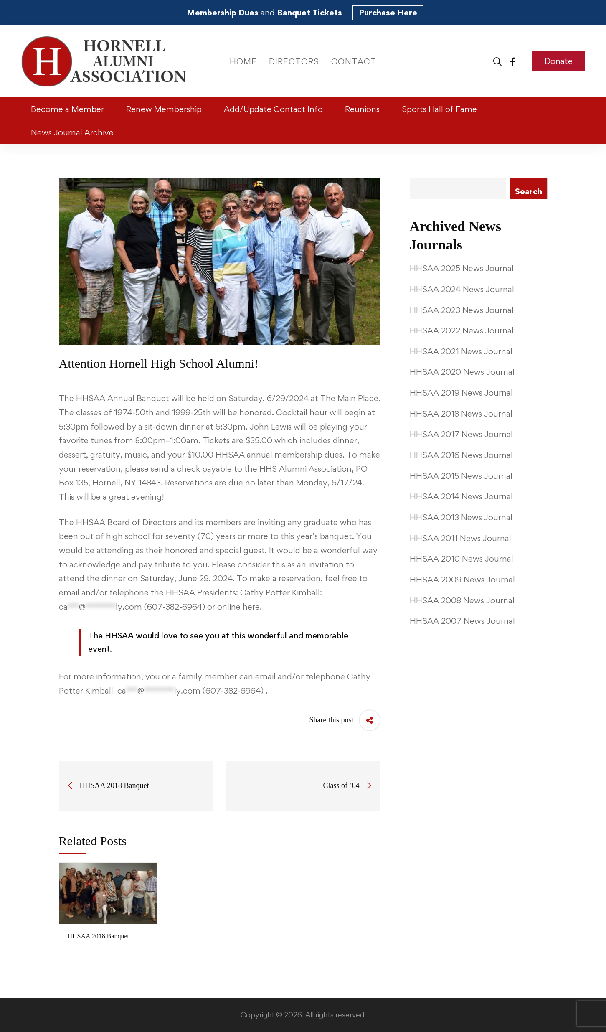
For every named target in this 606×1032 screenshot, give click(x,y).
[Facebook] (513, 61)
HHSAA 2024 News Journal (462, 289)
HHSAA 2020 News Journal (462, 372)
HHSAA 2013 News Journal (461, 517)
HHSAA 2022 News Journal (462, 330)
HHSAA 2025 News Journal (462, 268)
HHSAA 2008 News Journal (462, 600)
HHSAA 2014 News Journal (461, 496)
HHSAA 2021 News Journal (461, 351)
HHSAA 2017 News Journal (461, 434)
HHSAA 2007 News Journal (462, 621)
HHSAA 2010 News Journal (461, 559)
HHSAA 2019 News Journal (461, 393)
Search (528, 191)
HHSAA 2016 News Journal (461, 455)
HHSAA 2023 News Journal (462, 310)
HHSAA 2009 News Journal (462, 579)
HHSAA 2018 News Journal (461, 414)
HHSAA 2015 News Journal (461, 476)
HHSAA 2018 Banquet (98, 936)
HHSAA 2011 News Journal (460, 538)
